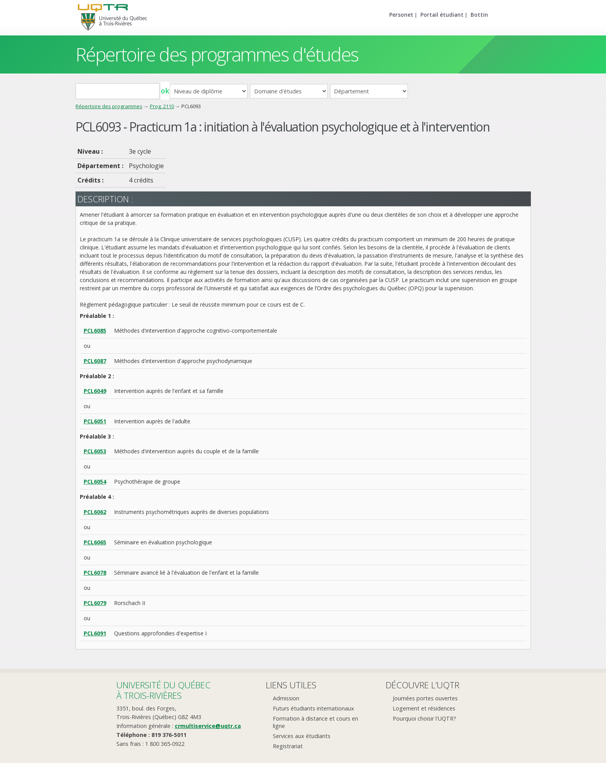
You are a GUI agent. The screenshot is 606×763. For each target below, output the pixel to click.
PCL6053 (95, 451)
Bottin (479, 14)
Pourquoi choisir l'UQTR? (424, 718)
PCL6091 (95, 633)
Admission (286, 698)
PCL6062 (95, 512)
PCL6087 (95, 361)
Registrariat (288, 746)
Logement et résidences (424, 708)
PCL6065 (95, 542)
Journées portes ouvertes (425, 698)
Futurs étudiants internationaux (313, 708)
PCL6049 (95, 391)
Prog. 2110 (162, 106)
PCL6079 (95, 603)
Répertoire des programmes (109, 106)
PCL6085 (95, 330)
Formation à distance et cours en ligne (315, 722)
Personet (401, 14)
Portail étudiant (442, 14)
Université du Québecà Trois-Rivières (163, 690)
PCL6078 (95, 572)
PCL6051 (95, 421)
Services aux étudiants (301, 736)
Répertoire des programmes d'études (217, 54)
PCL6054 (95, 481)
